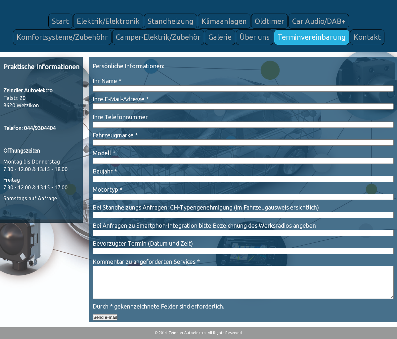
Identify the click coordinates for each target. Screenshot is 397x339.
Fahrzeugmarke (115, 135)
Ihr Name (107, 80)
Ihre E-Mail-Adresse (121, 99)
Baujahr (105, 171)
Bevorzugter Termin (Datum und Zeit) (143, 243)
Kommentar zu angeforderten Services (146, 261)
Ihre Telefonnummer (120, 117)
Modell (104, 153)
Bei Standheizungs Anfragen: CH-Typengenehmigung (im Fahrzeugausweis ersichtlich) (206, 207)
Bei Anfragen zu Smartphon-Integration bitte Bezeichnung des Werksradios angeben (204, 225)
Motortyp (107, 189)
